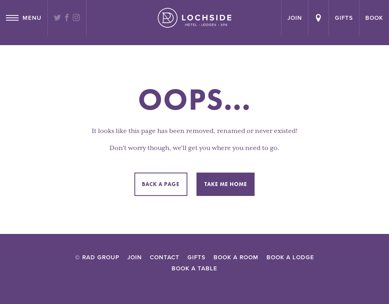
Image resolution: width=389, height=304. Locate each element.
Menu (24, 17)
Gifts (344, 17)
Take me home (225, 184)
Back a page (160, 184)
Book (374, 17)
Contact (164, 257)
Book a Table (194, 268)
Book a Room (236, 257)
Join (134, 257)
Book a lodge (290, 257)
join (294, 17)
